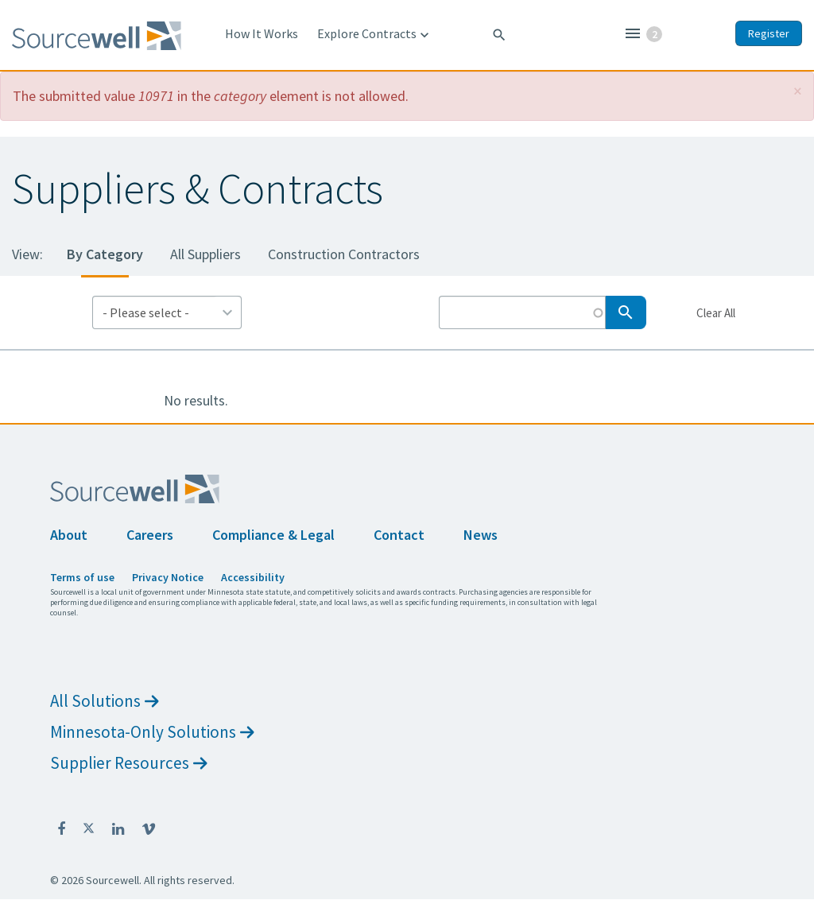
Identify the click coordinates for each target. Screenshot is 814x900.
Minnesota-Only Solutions (152, 732)
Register (768, 33)
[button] (797, 91)
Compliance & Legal (273, 535)
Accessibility (253, 577)
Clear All (715, 312)
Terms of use (82, 577)
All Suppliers (205, 254)
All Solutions (104, 701)
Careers (149, 535)
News (480, 535)
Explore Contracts (374, 34)
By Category (105, 254)
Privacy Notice (168, 577)
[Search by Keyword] (522, 312)
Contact (399, 535)
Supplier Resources (128, 763)
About (68, 535)
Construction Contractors (344, 254)
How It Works (261, 33)
